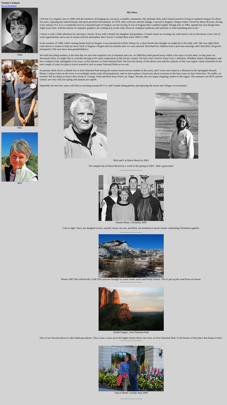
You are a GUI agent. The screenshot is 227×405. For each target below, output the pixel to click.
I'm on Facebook (9, 6)
